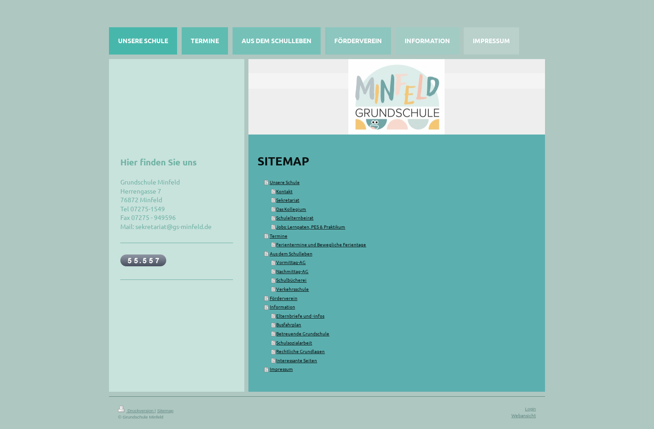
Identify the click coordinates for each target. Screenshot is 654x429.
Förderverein (283, 297)
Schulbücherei (291, 279)
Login (530, 408)
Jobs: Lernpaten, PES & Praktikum (310, 226)
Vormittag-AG (291, 262)
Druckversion (136, 410)
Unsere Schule (285, 182)
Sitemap (165, 410)
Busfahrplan (288, 324)
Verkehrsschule (292, 288)
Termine (278, 235)
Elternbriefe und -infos (300, 315)
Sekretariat (287, 199)
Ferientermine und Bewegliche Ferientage (321, 244)
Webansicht (523, 415)
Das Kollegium (291, 208)
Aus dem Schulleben (291, 253)
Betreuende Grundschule (302, 333)
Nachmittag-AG (292, 271)
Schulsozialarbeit (294, 342)
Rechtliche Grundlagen (300, 351)
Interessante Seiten (296, 360)
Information (282, 306)
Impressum (281, 368)
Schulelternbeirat (294, 217)
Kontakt (284, 191)
